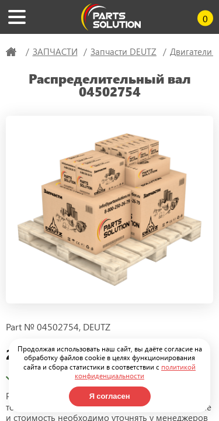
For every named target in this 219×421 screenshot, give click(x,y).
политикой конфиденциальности (135, 371)
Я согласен (109, 396)
